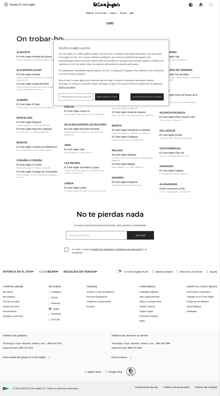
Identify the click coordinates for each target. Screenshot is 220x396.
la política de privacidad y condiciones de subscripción (116, 249)
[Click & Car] (49, 271)
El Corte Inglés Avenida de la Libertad (131, 130)
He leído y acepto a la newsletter (109, 251)
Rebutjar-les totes (107, 97)
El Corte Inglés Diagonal (29, 122)
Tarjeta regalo (146, 311)
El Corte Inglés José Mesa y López (81, 167)
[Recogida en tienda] (80, 271)
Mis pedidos (9, 296)
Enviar (140, 235)
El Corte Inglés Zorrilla (170, 135)
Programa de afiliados (198, 301)
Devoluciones (10, 311)
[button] (6, 4)
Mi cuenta (8, 292)
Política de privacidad (176, 387)
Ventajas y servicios (13, 316)
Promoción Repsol (148, 316)
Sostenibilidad (194, 306)
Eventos (91, 306)
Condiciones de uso (146, 387)
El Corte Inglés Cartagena (125, 136)
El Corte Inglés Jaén (74, 149)
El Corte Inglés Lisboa (75, 187)
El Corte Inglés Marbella (124, 154)
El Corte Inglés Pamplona (125, 182)
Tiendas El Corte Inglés (22, 4)
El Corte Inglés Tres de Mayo (174, 74)
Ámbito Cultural (147, 306)
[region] (111, 73)
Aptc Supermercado (149, 296)
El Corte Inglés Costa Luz (77, 111)
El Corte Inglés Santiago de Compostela (37, 171)
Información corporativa (199, 292)
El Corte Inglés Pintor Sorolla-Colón (177, 117)
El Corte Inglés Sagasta (171, 170)
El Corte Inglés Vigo (169, 56)
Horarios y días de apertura (100, 292)
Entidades (192, 311)
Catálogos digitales (149, 292)
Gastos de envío (11, 306)
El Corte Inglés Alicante (28, 74)
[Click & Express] (19, 271)
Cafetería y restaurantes (99, 301)
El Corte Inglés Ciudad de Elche (33, 83)
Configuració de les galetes (76, 97)
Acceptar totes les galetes (147, 97)
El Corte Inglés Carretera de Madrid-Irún (37, 147)
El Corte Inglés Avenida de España (34, 56)
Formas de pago (11, 301)
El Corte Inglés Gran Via (171, 152)
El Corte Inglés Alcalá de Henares (129, 112)
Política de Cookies (206, 387)
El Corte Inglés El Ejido (28, 104)
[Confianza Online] (130, 371)
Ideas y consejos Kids (150, 301)
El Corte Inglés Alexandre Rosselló (81, 129)
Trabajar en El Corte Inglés (200, 296)
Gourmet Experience (97, 296)
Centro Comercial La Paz (172, 188)
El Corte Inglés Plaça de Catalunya (34, 129)
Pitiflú (142, 321)
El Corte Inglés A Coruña (29, 164)
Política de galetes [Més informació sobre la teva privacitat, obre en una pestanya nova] (67, 87)
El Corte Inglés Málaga (123, 164)
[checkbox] (67, 250)
